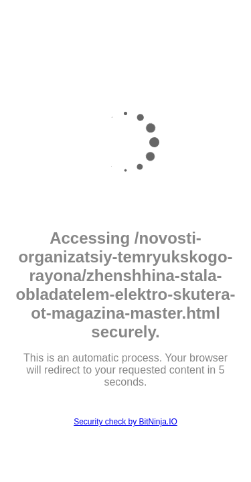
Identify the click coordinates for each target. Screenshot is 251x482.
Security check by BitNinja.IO (125, 421)
